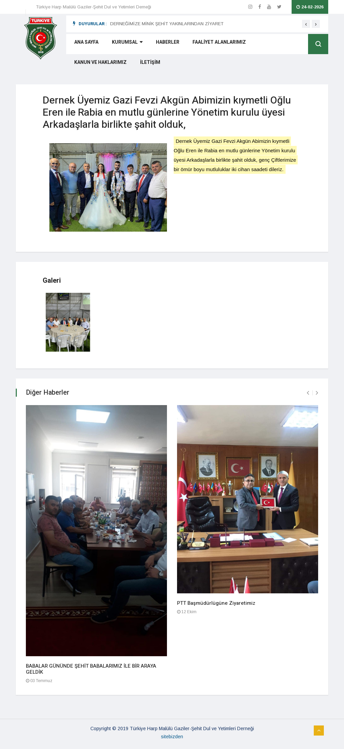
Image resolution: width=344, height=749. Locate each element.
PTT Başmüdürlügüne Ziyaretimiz (216, 603)
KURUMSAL (121, 44)
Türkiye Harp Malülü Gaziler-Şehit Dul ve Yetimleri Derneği (93, 6)
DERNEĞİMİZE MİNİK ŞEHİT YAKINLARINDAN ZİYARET (166, 23)
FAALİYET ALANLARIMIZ (208, 44)
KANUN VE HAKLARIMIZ (272, 44)
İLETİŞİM (82, 65)
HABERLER (159, 44)
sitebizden (172, 736)
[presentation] (306, 24)
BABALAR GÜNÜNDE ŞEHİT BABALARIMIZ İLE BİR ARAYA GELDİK (91, 669)
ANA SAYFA (84, 44)
